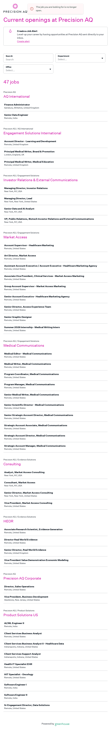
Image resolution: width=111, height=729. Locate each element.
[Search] (28, 59)
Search (9, 56)
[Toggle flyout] (102, 58)
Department (63, 56)
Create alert (23, 41)
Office (8, 67)
